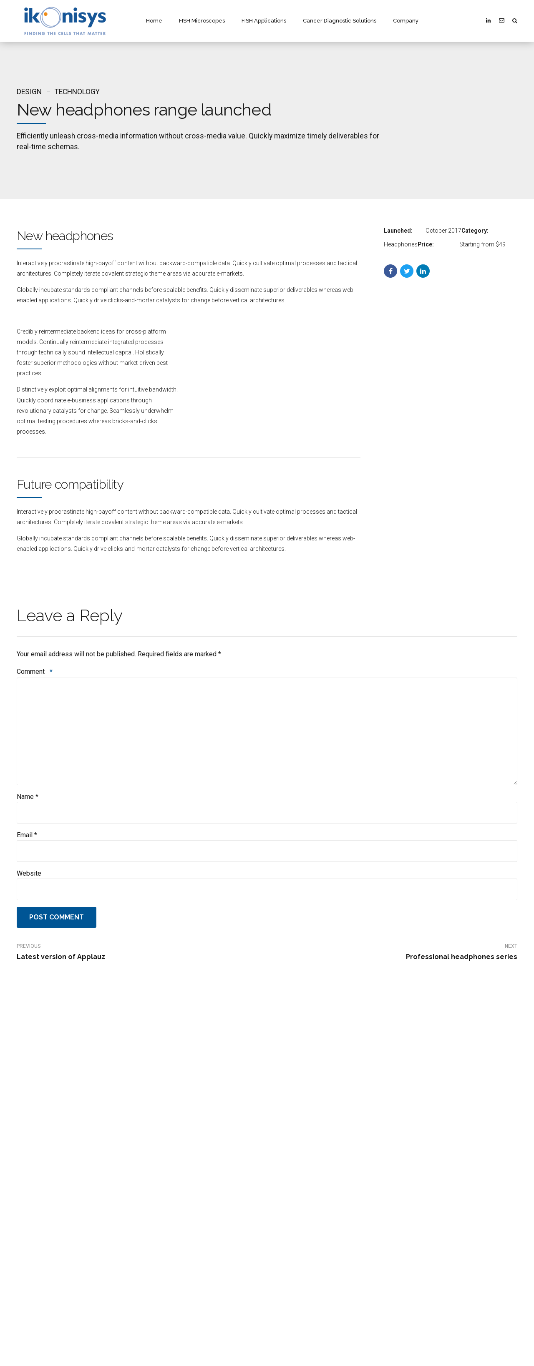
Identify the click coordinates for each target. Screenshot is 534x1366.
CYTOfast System (425, 1163)
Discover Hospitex (425, 1151)
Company (405, 21)
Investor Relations (166, 1187)
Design (29, 92)
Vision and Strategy (169, 1175)
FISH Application (295, 1175)
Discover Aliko (162, 1151)
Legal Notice (160, 1223)
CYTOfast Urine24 (426, 1199)
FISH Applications (264, 21)
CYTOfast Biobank (426, 1175)
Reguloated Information (173, 1199)
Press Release (162, 1211)
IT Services (417, 1211)
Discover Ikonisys (295, 1151)
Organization (161, 1163)
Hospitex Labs (422, 1187)
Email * (27, 835)
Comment (35, 671)
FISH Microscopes (202, 21)
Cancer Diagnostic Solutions (339, 21)
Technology (77, 92)
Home (154, 21)
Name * (27, 797)
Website (29, 873)
